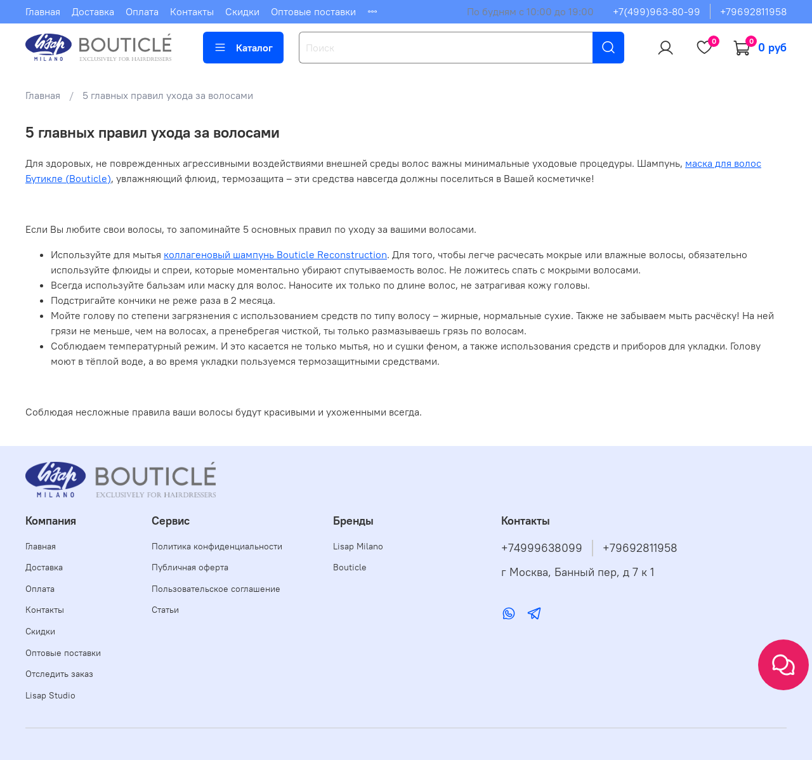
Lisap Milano (358, 546)
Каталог (243, 47)
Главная (42, 11)
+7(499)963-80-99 (656, 11)
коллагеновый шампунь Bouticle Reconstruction (275, 254)
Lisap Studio (50, 695)
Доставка (93, 11)
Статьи (165, 609)
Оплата (142, 11)
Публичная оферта (190, 567)
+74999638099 (541, 548)
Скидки (242, 11)
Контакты (192, 11)
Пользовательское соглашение (216, 588)
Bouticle (350, 567)
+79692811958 (753, 11)
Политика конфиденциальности (217, 546)
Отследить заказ (59, 673)
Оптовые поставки (313, 11)
